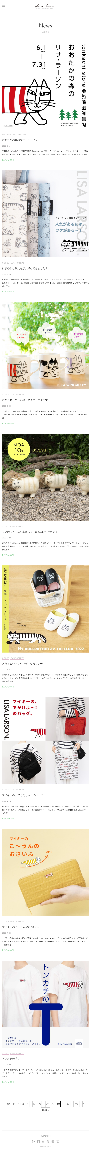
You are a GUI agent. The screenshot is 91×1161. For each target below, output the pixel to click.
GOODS (5, 263)
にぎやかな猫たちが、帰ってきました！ (25, 268)
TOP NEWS (21, 135)
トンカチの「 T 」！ (13, 1059)
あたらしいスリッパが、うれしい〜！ (23, 664)
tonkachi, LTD (45, 1147)
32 (68, 1103)
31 (63, 1103)
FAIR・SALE (6, 135)
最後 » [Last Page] (45, 1110)
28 (47, 1103)
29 (52, 1103)
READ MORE (8, 160)
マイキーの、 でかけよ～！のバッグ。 (24, 795)
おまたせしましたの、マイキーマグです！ (26, 400)
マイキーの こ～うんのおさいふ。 (21, 927)
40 (76, 1103)
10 (34, 1103)
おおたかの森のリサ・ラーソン (20, 140)
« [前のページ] (27, 1103)
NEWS (14, 135)
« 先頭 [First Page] (21, 1103)
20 (39, 1103)
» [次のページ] (83, 1103)
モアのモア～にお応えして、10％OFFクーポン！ (30, 532)
